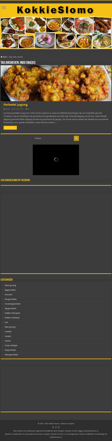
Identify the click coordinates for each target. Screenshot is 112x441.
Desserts (8, 294)
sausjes (8, 336)
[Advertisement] (56, 233)
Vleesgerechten (11, 355)
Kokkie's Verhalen (12, 318)
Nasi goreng (10, 327)
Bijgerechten (10, 290)
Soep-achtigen (11, 345)
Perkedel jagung (16, 104)
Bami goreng (10, 285)
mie (6, 322)
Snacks (8, 341)
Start (4, 57)
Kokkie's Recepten (12, 313)
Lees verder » (10, 128)
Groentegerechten (13, 304)
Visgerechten (10, 350)
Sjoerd (7, 109)
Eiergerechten (11, 299)
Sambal (8, 331)
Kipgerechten (10, 308)
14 (28, 109)
